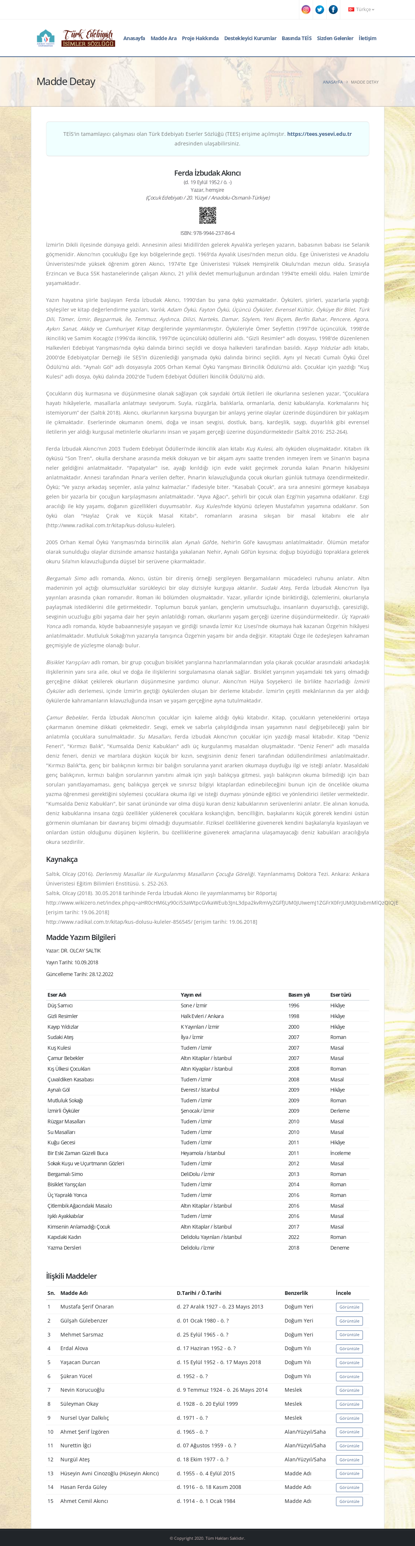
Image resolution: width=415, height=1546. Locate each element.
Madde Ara (164, 38)
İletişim (367, 38)
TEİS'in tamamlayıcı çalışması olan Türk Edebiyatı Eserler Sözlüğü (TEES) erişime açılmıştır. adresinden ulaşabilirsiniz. (207, 138)
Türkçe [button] (361, 9)
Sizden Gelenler (335, 38)
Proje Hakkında (200, 38)
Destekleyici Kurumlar (250, 38)
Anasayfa (134, 38)
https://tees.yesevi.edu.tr (319, 133)
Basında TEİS (297, 38)
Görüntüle (349, 1307)
